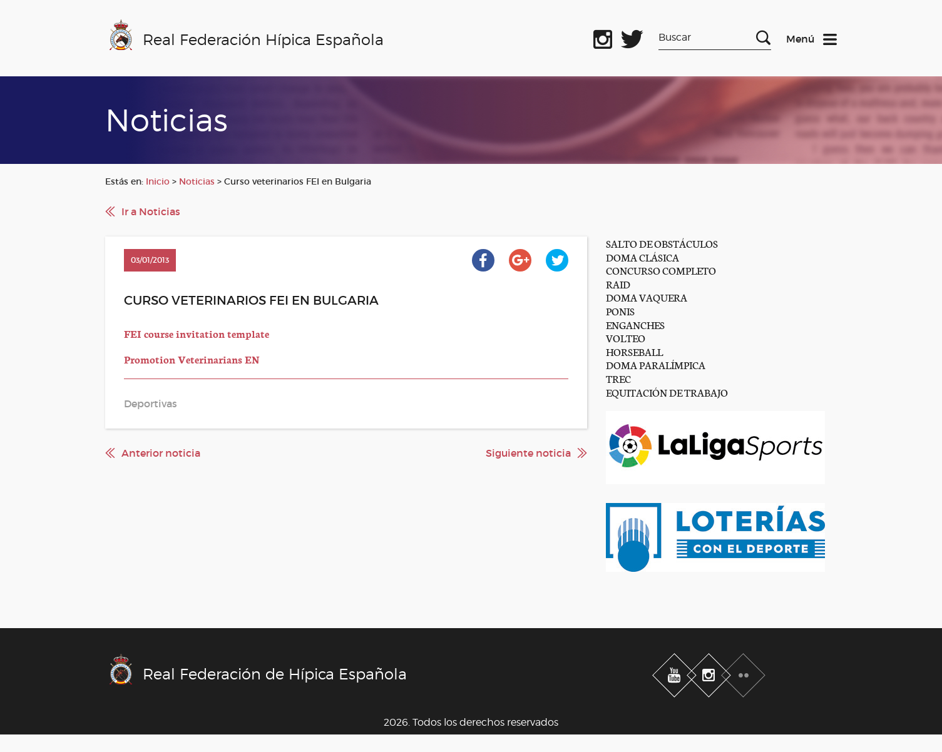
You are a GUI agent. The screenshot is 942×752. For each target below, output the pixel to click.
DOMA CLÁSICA (642, 257)
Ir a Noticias (150, 211)
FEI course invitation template (196, 333)
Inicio (158, 181)
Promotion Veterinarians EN (192, 359)
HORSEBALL (634, 351)
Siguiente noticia (528, 453)
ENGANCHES (635, 324)
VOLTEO (625, 337)
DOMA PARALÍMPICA (655, 364)
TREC (618, 378)
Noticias (197, 181)
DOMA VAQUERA (646, 297)
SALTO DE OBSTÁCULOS (662, 243)
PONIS (620, 310)
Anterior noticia (160, 453)
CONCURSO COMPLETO (661, 270)
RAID (618, 284)
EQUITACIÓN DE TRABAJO (667, 392)
